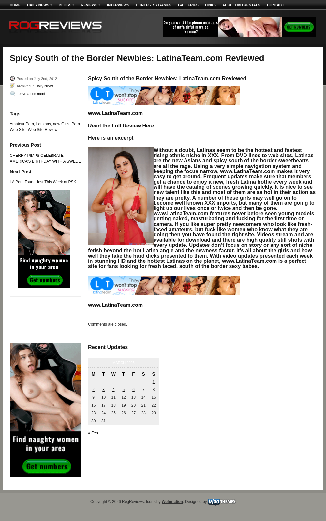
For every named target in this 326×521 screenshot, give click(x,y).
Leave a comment (31, 94)
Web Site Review (42, 129)
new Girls (61, 124)
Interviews (118, 5)
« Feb (93, 433)
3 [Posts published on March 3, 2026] (103, 389)
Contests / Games (153, 5)
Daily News (39, 5)
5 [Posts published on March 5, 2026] (124, 389)
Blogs (66, 5)
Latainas (43, 124)
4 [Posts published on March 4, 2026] (113, 389)
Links (210, 5)
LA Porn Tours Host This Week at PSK (43, 182)
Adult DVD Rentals (241, 5)
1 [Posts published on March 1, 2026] (154, 382)
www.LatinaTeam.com (115, 113)
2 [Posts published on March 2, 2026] (93, 389)
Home (15, 5)
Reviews (90, 5)
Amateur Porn (22, 124)
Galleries (188, 5)
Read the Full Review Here (121, 125)
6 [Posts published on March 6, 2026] (133, 389)
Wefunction (172, 501)
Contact (275, 5)
